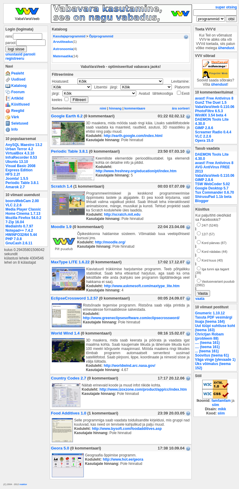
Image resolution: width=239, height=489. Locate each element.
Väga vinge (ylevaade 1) (215, 359)
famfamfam (221, 401)
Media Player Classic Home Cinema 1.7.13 (23, 211)
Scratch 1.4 (61, 186)
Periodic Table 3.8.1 (22, 183)
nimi (103, 108)
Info (11, 129)
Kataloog (16, 86)
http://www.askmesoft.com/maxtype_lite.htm (142, 286)
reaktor (23, 484)
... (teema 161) (207, 351)
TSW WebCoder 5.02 (212, 184)
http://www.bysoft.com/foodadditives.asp (127, 429)
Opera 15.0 (204, 140)
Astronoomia (63, 49)
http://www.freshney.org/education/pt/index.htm (136, 171)
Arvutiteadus (63, 41)
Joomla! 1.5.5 (16, 178)
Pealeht (14, 73)
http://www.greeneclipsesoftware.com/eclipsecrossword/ (131, 318)
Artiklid (14, 98)
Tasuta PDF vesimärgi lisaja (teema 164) (213, 319)
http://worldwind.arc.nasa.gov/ (129, 366)
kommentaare (134, 108)
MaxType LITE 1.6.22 (70, 262)
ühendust (226, 48)
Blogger (202, 201)
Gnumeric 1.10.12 (210, 313)
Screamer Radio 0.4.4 (213, 132)
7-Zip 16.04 (14, 222)
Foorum (15, 92)
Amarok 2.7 (15, 187)
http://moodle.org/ (110, 242)
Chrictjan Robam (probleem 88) (209, 336)
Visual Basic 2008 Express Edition (20, 168)
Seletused (16, 123)
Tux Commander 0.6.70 (214, 192)
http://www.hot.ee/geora (123, 459)
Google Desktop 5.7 (211, 188)
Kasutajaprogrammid (69, 36)
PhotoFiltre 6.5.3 (209, 111)
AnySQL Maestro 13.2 (23, 145)
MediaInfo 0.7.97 (19, 226)
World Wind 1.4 (65, 333)
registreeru (14, 58)
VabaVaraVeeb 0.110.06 (214, 107)
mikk (222, 409)
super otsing (226, 7)
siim (215, 405)
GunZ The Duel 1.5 (211, 102)
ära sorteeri (181, 108)
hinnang (115, 108)
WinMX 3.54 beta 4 (210, 115)
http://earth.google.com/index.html (133, 136)
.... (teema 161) (207, 343)
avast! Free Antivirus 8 (214, 98)
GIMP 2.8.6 (204, 128)
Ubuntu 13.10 (16, 162)
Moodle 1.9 (61, 226)
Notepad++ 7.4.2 (19, 230)
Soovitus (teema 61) (212, 355)
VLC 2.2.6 (13, 205)
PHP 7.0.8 (13, 239)
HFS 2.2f (12, 174)
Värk (12, 117)
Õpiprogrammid (101, 36)
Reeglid (14, 111)
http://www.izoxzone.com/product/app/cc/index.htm (143, 389)
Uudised (15, 79)
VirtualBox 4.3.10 (19, 153)
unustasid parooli (20, 54)
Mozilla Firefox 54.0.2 (23, 218)
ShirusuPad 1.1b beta (213, 197)
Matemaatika (62, 56)
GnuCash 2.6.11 (18, 243)
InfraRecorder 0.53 (21, 157)
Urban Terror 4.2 (19, 149)
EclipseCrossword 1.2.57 (74, 298)
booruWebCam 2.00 (22, 201)
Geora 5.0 (60, 448)
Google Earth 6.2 (67, 116)
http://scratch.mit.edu (122, 214)
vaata (199, 299)
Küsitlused (17, 104)
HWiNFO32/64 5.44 (21, 235)
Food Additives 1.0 (68, 413)
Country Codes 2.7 (68, 378)
